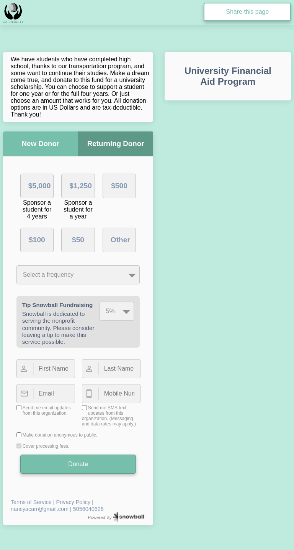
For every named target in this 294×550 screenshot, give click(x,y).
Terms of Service (31, 502)
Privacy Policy (73, 502)
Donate (78, 464)
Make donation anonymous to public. (60, 435)
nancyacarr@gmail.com (40, 509)
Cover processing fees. (46, 446)
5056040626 (88, 509)
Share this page (247, 11)
